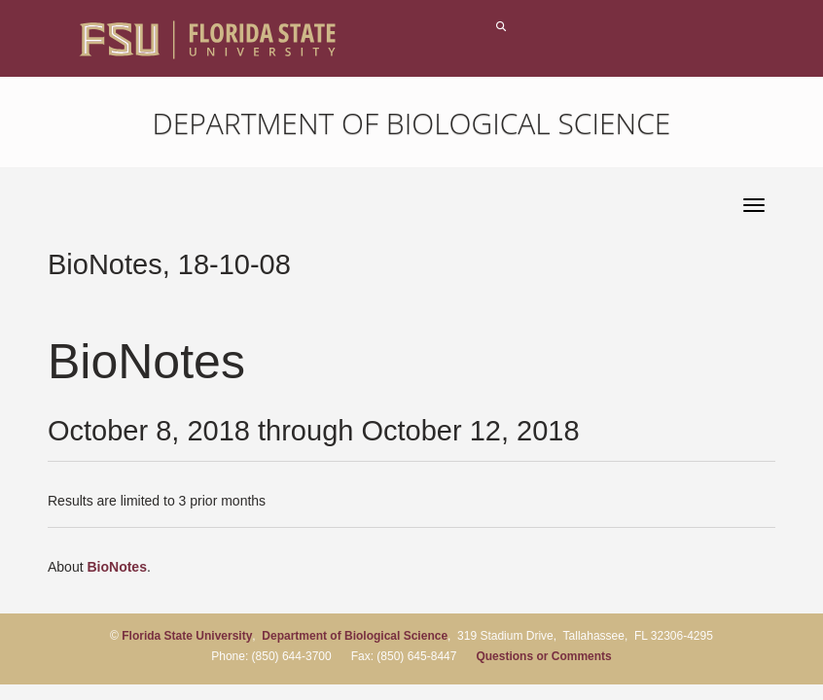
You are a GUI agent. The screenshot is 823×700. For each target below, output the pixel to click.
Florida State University (187, 636)
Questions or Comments (543, 656)
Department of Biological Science (412, 123)
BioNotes (116, 567)
